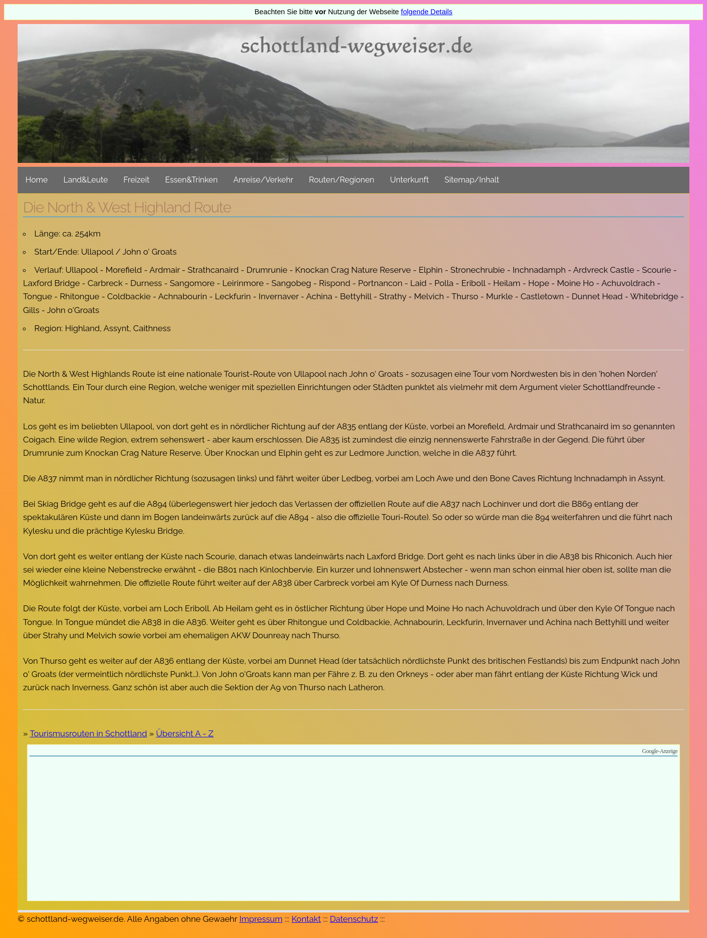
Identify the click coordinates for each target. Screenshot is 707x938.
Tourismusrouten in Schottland (88, 733)
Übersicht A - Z (185, 733)
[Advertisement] (354, 830)
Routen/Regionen (341, 179)
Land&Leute (85, 179)
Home (36, 179)
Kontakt (306, 919)
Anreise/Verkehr (263, 179)
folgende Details (426, 12)
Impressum (260, 919)
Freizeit (136, 179)
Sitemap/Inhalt (471, 179)
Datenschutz (354, 919)
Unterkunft (409, 179)
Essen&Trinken (191, 179)
